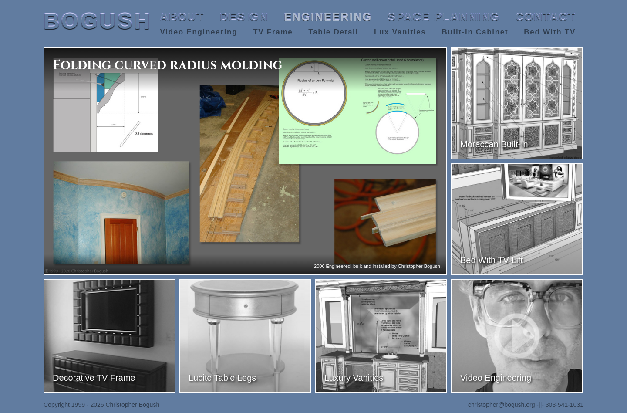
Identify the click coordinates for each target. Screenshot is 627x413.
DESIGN (244, 17)
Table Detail (333, 32)
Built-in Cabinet (475, 32)
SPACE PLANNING (444, 17)
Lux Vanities (400, 32)
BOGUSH (98, 21)
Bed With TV (550, 32)
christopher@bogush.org (501, 404)
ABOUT (182, 17)
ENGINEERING (328, 17)
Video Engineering (198, 32)
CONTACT (546, 17)
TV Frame (273, 32)
